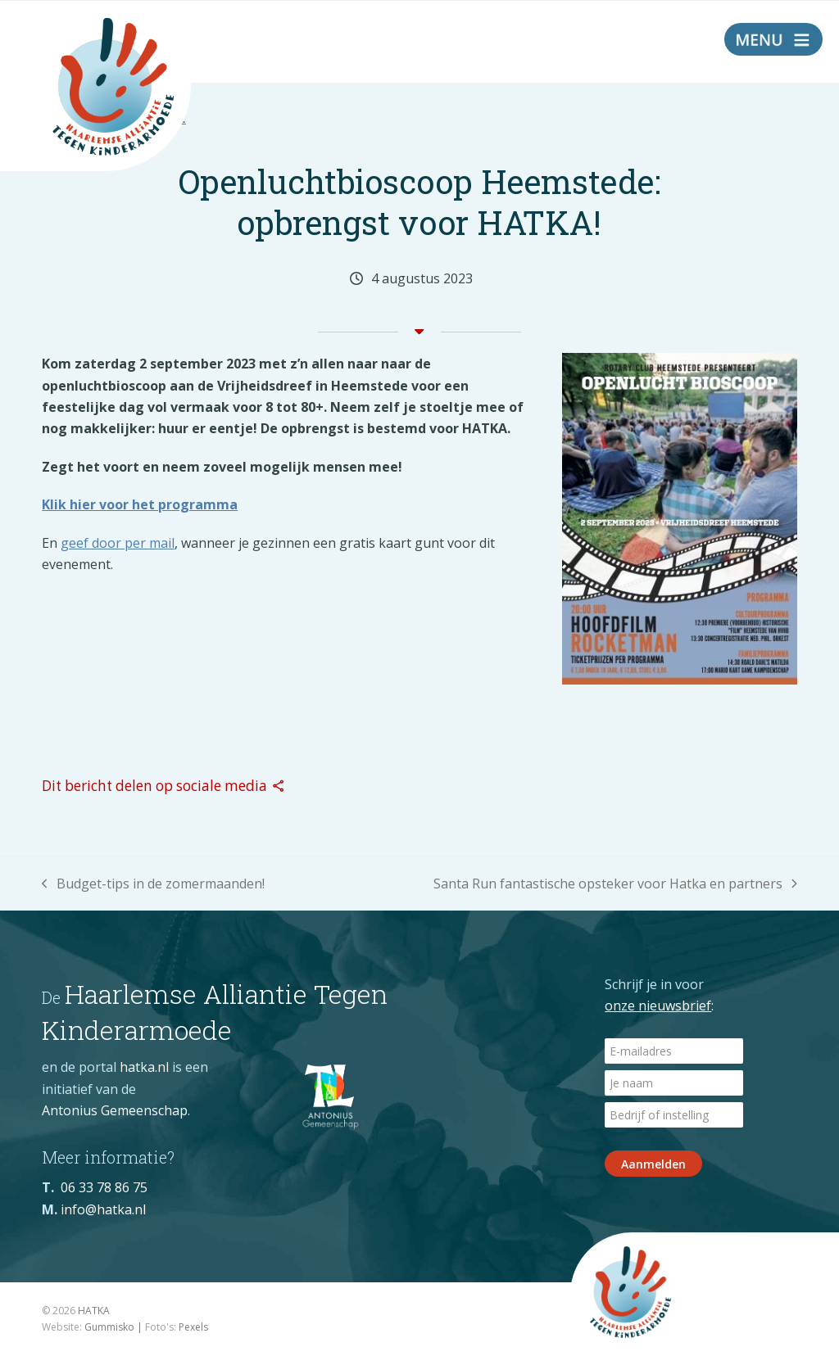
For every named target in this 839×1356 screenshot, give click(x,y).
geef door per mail (118, 543)
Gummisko (109, 1327)
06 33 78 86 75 (104, 1187)
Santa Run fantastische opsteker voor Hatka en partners (615, 884)
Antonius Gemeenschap (115, 1110)
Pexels (193, 1327)
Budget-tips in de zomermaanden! (153, 884)
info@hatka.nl (103, 1209)
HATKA (94, 1311)
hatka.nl (144, 1067)
